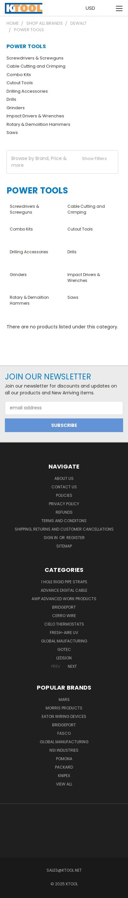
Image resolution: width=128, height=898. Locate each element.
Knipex (64, 775)
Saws (12, 132)
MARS (64, 699)
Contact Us (64, 487)
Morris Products (64, 708)
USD (92, 8)
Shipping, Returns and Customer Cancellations (64, 529)
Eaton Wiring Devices (64, 716)
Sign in (51, 537)
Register (75, 537)
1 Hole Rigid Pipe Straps (64, 582)
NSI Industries (64, 750)
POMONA (64, 758)
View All (64, 784)
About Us (64, 478)
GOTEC (64, 649)
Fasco (64, 733)
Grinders (16, 108)
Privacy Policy (64, 504)
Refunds (64, 512)
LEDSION (64, 658)
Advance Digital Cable (64, 590)
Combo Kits (19, 75)
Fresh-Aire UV (64, 632)
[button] (62, 162)
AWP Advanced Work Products (64, 598)
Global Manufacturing (64, 742)
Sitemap (64, 546)
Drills (11, 99)
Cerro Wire (64, 615)
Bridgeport (64, 607)
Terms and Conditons (64, 520)
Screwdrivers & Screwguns (35, 58)
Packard (64, 767)
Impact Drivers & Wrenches (35, 116)
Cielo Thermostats (64, 624)
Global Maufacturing (64, 641)
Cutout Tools (20, 83)
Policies (64, 495)
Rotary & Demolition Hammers (38, 124)
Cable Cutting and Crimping (36, 66)
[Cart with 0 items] (108, 8)
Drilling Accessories (27, 91)
